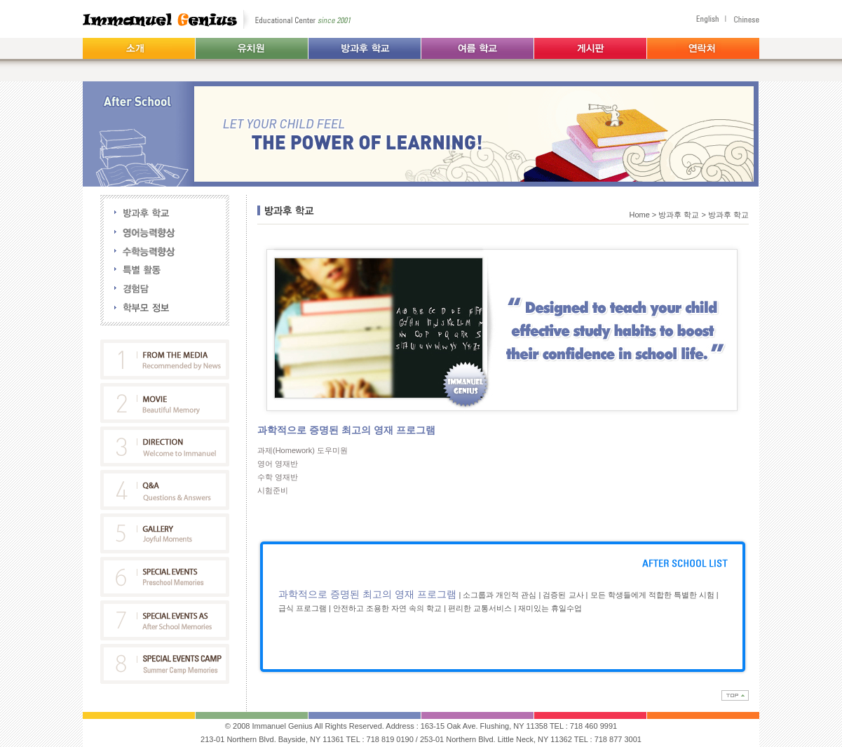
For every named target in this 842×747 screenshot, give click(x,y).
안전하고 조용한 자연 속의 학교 (387, 608)
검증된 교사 (563, 595)
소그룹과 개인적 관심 (499, 595)
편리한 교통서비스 (481, 608)
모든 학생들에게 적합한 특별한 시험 (652, 595)
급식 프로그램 (302, 608)
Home (639, 214)
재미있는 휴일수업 (550, 608)
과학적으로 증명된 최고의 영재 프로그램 (368, 594)
